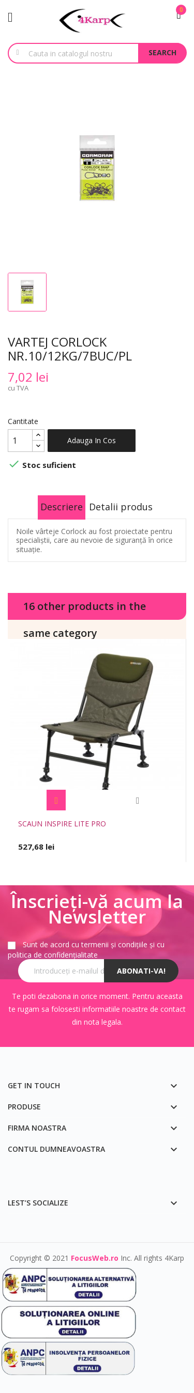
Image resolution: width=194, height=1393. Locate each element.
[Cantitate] (20, 440)
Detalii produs (121, 506)
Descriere (61, 506)
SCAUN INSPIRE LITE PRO (62, 823)
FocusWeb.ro (94, 1258)
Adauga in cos (91, 440)
